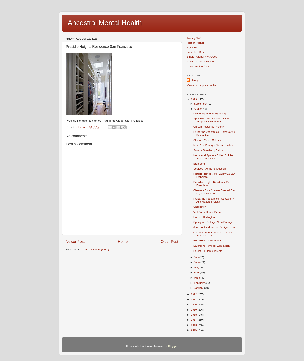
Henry (194, 80)
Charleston (199, 206)
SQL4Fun (192, 47)
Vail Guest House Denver (208, 212)
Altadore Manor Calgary (207, 140)
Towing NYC (194, 38)
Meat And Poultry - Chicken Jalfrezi (213, 145)
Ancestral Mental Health (105, 23)
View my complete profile (201, 85)
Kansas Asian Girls (198, 66)
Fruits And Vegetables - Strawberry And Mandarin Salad (213, 200)
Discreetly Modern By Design (210, 113)
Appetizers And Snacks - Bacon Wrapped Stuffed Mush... (211, 120)
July (197, 257)
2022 (194, 294)
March (198, 277)
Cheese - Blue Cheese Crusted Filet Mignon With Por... (214, 192)
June (197, 262)
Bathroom (199, 163)
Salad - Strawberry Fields (208, 150)
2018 (194, 314)
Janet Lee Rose (196, 52)
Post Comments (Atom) (95, 249)
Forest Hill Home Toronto (207, 250)
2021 (194, 299)
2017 (194, 319)
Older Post (169, 242)
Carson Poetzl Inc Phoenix (208, 126)
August (198, 109)
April (197, 272)
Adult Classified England (201, 61)
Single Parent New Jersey (202, 56)
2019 (194, 309)
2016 (194, 325)
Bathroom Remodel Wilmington (211, 245)
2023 (194, 99)
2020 (194, 304)
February (199, 282)
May (197, 267)
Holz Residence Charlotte (208, 240)
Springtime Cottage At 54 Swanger (213, 222)
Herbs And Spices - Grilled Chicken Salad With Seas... (213, 157)
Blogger (172, 346)
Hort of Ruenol (195, 42)
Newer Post (75, 242)
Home (123, 242)
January (199, 287)
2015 (194, 330)
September (201, 103)
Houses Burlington (204, 217)
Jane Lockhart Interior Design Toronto (215, 227)
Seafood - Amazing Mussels (209, 168)
